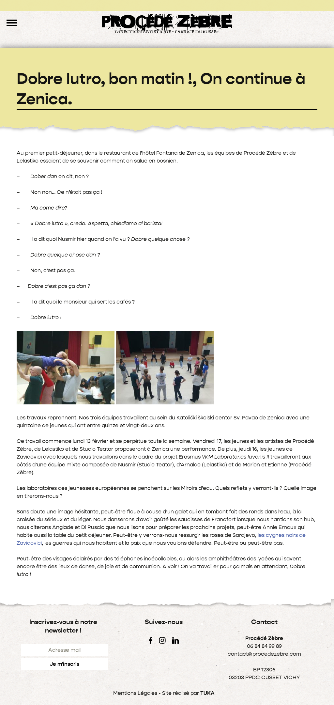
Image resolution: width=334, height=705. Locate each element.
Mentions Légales (135, 693)
